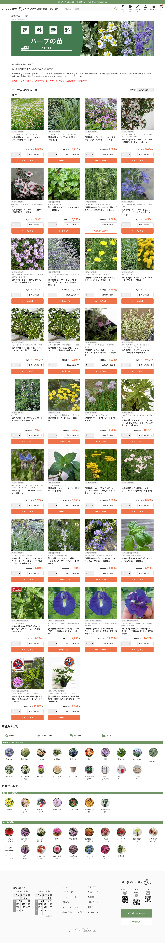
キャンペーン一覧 (69, 897)
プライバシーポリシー (71, 907)
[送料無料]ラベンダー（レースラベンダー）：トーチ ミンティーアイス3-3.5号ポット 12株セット (27, 561)
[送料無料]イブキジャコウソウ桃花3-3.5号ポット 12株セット (26, 281)
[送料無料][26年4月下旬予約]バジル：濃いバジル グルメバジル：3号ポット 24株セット (26, 628)
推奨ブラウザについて (96, 907)
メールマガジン (94, 912)
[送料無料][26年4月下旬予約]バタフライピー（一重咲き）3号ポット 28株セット (63, 631)
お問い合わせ (93, 902)
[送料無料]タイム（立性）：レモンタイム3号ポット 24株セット (26, 419)
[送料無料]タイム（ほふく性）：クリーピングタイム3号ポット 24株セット (100, 138)
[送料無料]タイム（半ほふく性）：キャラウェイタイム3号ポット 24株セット (100, 352)
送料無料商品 (15, 16)
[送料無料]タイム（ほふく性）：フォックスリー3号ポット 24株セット (63, 349)
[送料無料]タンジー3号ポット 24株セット (63, 419)
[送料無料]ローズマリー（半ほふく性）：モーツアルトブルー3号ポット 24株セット (136, 212)
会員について (93, 892)
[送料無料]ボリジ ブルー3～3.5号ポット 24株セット (26, 491)
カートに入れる (27, 161)
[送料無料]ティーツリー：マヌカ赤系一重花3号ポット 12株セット (26, 211)
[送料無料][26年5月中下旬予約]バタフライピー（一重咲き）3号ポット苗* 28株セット (101, 631)
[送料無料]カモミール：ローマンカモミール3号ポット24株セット (26, 138)
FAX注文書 (136, 922)
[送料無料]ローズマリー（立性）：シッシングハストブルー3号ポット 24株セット (63, 561)
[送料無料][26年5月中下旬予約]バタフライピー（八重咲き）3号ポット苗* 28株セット (137, 631)
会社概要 (91, 897)
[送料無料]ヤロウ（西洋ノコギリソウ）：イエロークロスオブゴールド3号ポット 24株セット (100, 490)
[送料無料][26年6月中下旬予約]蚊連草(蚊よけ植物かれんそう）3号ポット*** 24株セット (64, 699)
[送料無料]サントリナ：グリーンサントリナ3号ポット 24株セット (136, 279)
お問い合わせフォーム (136, 913)
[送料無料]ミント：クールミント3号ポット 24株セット (64, 489)
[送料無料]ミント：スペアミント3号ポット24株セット (64, 208)
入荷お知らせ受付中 (101, 231)
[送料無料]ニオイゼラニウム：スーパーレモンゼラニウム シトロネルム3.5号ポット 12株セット (137, 422)
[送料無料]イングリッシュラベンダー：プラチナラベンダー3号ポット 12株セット (63, 282)
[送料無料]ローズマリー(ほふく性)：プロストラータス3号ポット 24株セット (100, 208)
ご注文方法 (92, 887)
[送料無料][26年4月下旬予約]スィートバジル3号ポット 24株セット (136, 559)
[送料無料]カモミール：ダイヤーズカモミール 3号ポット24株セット (100, 279)
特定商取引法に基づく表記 (72, 912)
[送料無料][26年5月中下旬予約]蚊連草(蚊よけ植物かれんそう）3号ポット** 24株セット (26, 699)
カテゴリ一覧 (67, 892)
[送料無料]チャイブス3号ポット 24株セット (100, 419)
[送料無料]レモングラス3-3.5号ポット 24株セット (63, 138)
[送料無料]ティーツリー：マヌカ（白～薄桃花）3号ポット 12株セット (136, 140)
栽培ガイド (66, 902)
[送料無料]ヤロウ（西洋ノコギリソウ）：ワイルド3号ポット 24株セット (137, 489)
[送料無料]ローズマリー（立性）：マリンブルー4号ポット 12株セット (100, 559)
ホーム (65, 887)
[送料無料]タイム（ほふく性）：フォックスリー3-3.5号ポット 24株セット (26, 349)
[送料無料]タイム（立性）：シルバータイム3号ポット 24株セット (136, 351)
